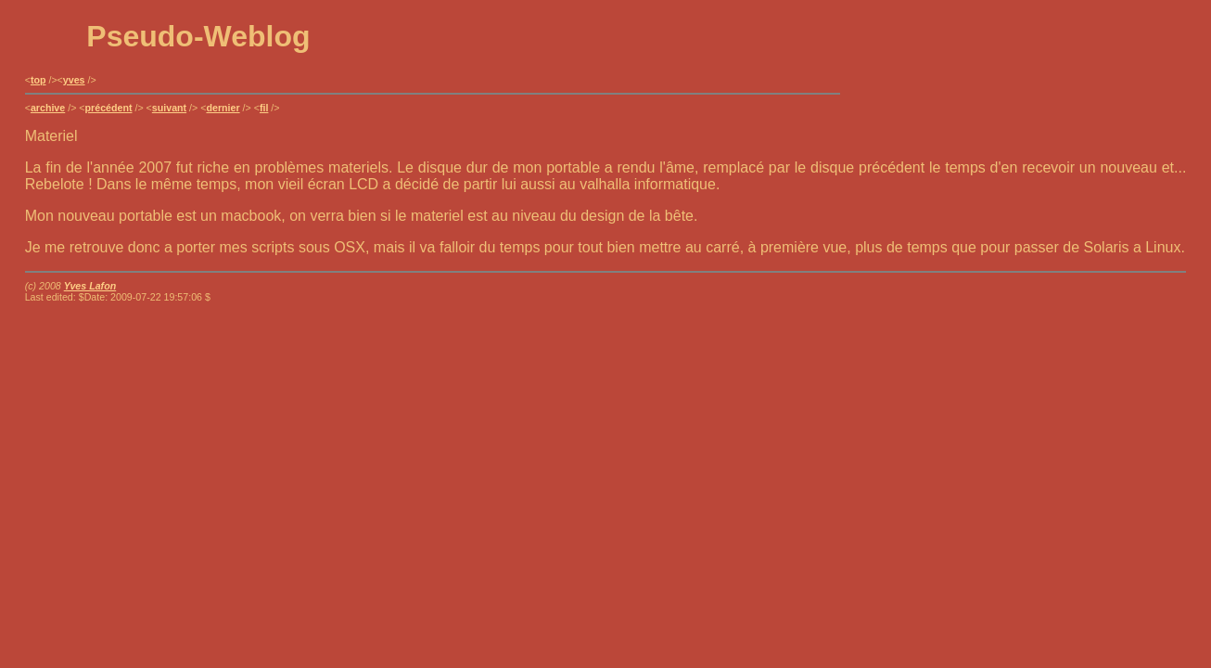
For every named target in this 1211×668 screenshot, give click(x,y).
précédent (109, 107)
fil (264, 107)
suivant (169, 107)
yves (74, 79)
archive (48, 107)
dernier (222, 107)
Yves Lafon (90, 285)
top (38, 79)
